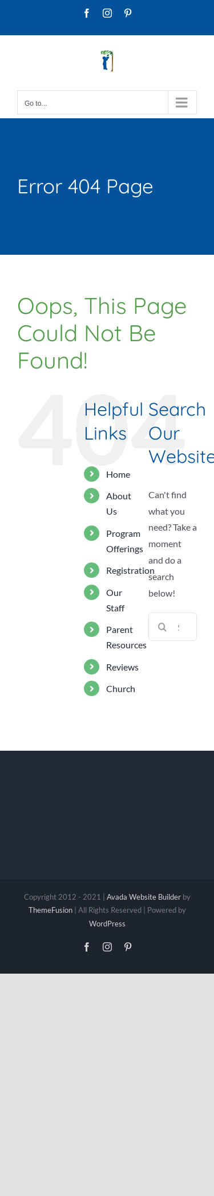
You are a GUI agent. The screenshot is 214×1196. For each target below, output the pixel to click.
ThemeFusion (50, 909)
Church (120, 688)
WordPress (107, 923)
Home (118, 474)
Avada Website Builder (144, 896)
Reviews (122, 666)
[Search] (162, 627)
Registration (130, 570)
